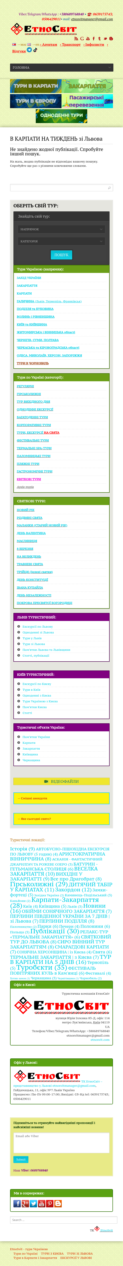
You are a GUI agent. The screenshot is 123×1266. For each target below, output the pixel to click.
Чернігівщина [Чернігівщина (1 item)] (68, 978)
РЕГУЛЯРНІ (25, 386)
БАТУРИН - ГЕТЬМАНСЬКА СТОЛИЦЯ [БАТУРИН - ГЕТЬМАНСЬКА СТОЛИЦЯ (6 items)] (54, 866)
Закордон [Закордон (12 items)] (73, 889)
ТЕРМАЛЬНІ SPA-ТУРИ (34, 448)
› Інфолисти (93, 44)
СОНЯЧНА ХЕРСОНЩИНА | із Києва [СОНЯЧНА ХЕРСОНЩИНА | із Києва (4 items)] (54, 952)
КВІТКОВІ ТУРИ (29, 479)
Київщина (30, 754)
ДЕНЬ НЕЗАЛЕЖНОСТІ (34, 595)
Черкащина (31, 760)
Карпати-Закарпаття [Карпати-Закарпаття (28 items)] (54, 902)
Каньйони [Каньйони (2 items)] (20, 901)
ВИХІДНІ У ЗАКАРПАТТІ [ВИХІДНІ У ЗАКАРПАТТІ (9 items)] (46, 876)
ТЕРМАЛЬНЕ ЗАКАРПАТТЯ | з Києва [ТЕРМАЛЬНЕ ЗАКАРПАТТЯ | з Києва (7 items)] (54, 957)
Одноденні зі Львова (38, 632)
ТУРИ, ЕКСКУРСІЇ (38, 433)
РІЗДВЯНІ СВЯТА (29, 518)
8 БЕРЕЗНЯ (25, 549)
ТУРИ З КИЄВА (52, 1254)
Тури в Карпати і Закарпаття (35, 1258)
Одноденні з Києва (37, 695)
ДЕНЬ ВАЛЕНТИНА (31, 533)
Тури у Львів (32, 638)
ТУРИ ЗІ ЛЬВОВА (80, 1254)
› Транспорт (70, 44)
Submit (20, 1159)
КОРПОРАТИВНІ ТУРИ (34, 425)
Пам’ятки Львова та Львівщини (46, 650)
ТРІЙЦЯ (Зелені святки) (35, 572)
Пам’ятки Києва (35, 707)
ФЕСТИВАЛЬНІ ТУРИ (33, 440)
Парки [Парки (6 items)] (48, 926)
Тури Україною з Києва (40, 701)
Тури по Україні (25, 1254)
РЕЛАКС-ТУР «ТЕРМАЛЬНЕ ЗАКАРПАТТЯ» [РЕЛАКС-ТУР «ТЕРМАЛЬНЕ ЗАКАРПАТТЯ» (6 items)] (59, 934)
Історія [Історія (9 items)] (22, 848)
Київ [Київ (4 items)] (30, 906)
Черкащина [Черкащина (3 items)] (44, 978)
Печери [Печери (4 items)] (69, 926)
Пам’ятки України (36, 737)
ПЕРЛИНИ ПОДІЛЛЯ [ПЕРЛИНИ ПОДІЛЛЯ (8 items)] (66, 921)
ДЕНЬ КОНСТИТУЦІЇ (32, 580)
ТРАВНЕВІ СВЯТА (30, 564)
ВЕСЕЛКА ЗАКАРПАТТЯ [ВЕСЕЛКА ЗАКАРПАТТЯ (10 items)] (54, 871)
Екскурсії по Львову (38, 627)
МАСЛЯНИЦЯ (27, 541)
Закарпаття (31, 748)
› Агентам (48, 44)
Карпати (29, 743)
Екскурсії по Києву (37, 684)
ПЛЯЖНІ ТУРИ (28, 464)
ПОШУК (61, 254)
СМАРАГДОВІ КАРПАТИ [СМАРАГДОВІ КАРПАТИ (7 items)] (59, 949)
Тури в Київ (31, 690)
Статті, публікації (36, 656)
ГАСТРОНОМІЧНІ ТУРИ (34, 471)
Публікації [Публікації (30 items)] (54, 931)
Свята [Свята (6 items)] (102, 952)
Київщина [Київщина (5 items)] (52, 906)
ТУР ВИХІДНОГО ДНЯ (33, 402)
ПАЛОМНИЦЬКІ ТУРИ (33, 456)
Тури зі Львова (34, 644)
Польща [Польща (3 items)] (20, 932)
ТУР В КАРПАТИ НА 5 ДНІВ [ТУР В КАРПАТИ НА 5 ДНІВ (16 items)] (60, 959)
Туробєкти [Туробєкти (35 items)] (41, 967)
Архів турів (25, 487)
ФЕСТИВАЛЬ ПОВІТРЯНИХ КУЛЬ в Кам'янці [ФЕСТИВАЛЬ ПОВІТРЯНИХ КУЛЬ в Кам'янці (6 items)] (53, 970)
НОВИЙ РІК (25, 510)
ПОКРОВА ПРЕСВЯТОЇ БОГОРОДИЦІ (44, 603)
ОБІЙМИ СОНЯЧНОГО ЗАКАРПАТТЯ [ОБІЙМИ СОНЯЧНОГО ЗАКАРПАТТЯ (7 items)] (67, 911)
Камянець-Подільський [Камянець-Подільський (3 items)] (88, 895)
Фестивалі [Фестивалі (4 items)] (98, 973)
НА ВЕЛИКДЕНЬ (29, 557)
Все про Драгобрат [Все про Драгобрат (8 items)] (76, 879)
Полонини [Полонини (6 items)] (95, 926)
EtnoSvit (103, 1230)
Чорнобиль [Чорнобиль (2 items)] (91, 978)
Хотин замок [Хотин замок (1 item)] (20, 978)
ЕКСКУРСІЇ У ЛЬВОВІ (76, 1258)
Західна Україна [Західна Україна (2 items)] (49, 895)
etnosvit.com (100, 1040)
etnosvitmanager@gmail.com (74, 1086)
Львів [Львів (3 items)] (75, 906)
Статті (27, 713)
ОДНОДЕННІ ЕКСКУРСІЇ (35, 409)
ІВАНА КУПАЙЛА (30, 588)
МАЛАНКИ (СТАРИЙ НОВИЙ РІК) (42, 525)
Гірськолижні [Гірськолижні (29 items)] (39, 884)
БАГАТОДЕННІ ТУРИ (32, 417)
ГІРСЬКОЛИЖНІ (29, 394)
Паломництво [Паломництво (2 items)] (23, 927)
